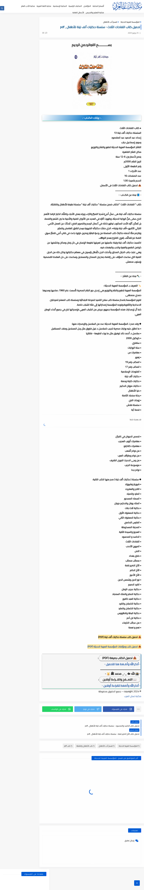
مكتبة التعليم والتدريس (95, 12)
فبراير (38, 352)
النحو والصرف (36, 150)
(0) (56, 33)
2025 (40, 313)
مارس (37, 348)
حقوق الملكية (78, 2)
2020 (40, 559)
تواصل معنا (50, 2)
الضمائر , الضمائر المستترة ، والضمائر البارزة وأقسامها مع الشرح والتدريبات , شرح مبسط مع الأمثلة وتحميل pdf (18, 221)
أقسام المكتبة (98, 6)
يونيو (38, 333)
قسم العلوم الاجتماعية (36, 171)
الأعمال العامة (78, 12)
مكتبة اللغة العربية (44, 6)
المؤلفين (87, 6)
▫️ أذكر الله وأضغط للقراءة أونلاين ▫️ (121, 705)
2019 (40, 623)
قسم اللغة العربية (13, 177)
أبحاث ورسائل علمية (35, 144)
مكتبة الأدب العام (28, 6)
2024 (40, 362)
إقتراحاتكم (59, 2)
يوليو (38, 328)
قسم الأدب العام (35, 155)
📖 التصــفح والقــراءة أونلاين (120, 698)
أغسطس (36, 323)
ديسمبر (37, 318)
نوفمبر (37, 372)
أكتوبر (38, 377)
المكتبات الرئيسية (75, 6)
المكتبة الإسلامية (60, 6)
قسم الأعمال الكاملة (13, 155)
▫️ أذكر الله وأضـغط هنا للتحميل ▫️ (122, 683)
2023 (40, 426)
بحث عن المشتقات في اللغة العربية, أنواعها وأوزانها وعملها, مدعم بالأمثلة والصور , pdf (18, 205)
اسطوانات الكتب (13, 144)
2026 (40, 303)
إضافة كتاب (41, 2)
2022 (40, 466)
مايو (38, 338)
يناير (38, 308)
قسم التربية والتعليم (36, 166)
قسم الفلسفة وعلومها (36, 177)
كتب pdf (68, 757)
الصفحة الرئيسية (100, 2)
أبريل (38, 343)
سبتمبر (37, 382)
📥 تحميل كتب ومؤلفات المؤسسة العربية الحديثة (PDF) (114, 666)
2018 (40, 687)
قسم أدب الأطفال (110, 22)
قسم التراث (36, 160)
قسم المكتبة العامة (36, 182)
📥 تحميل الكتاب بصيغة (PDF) (119, 677)
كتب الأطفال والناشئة (85, 757)
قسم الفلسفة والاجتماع (13, 171)
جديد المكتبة (89, 2)
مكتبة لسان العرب (132, 715)
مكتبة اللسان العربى (109, 886)
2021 (40, 505)
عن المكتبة (68, 2)
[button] (120, 728)
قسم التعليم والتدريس (13, 166)
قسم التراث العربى (13, 160)
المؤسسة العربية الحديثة (130, 22)
